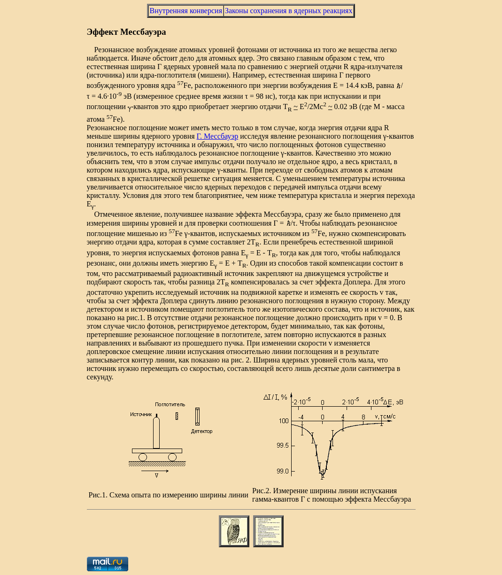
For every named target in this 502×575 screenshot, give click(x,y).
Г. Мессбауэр (218, 136)
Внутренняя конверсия (186, 11)
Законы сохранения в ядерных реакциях (288, 11)
